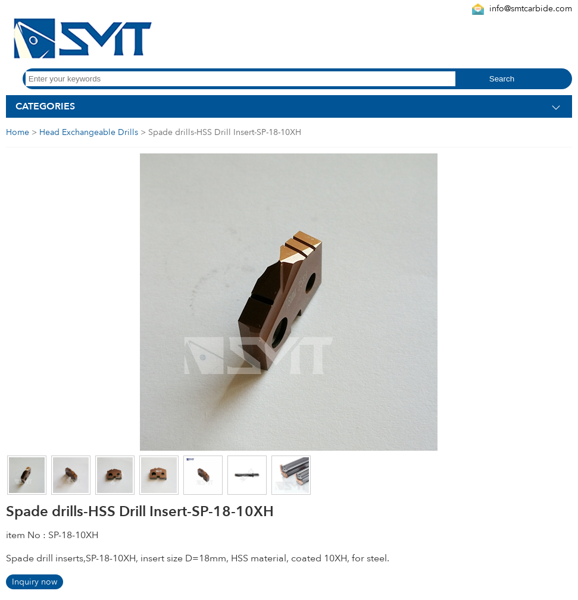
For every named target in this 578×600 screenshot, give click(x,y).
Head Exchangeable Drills (88, 132)
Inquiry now (34, 582)
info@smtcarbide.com (530, 8)
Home (17, 132)
